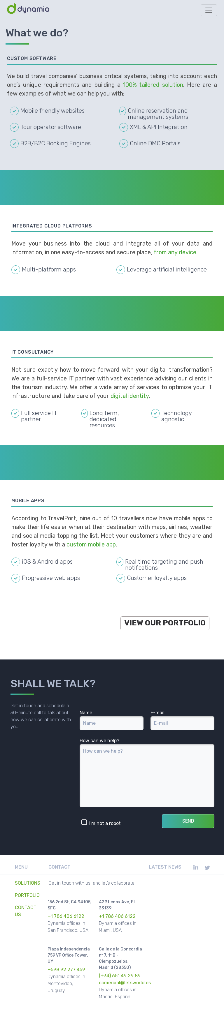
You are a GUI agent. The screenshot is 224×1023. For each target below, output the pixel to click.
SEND (188, 821)
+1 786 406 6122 (66, 916)
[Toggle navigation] (209, 10)
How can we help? (99, 740)
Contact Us (25, 911)
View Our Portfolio (165, 622)
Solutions (27, 883)
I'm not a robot (101, 822)
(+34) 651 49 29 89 (120, 975)
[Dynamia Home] (29, 10)
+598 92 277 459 (66, 969)
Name (86, 712)
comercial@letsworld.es (125, 982)
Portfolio (27, 895)
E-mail (157, 712)
